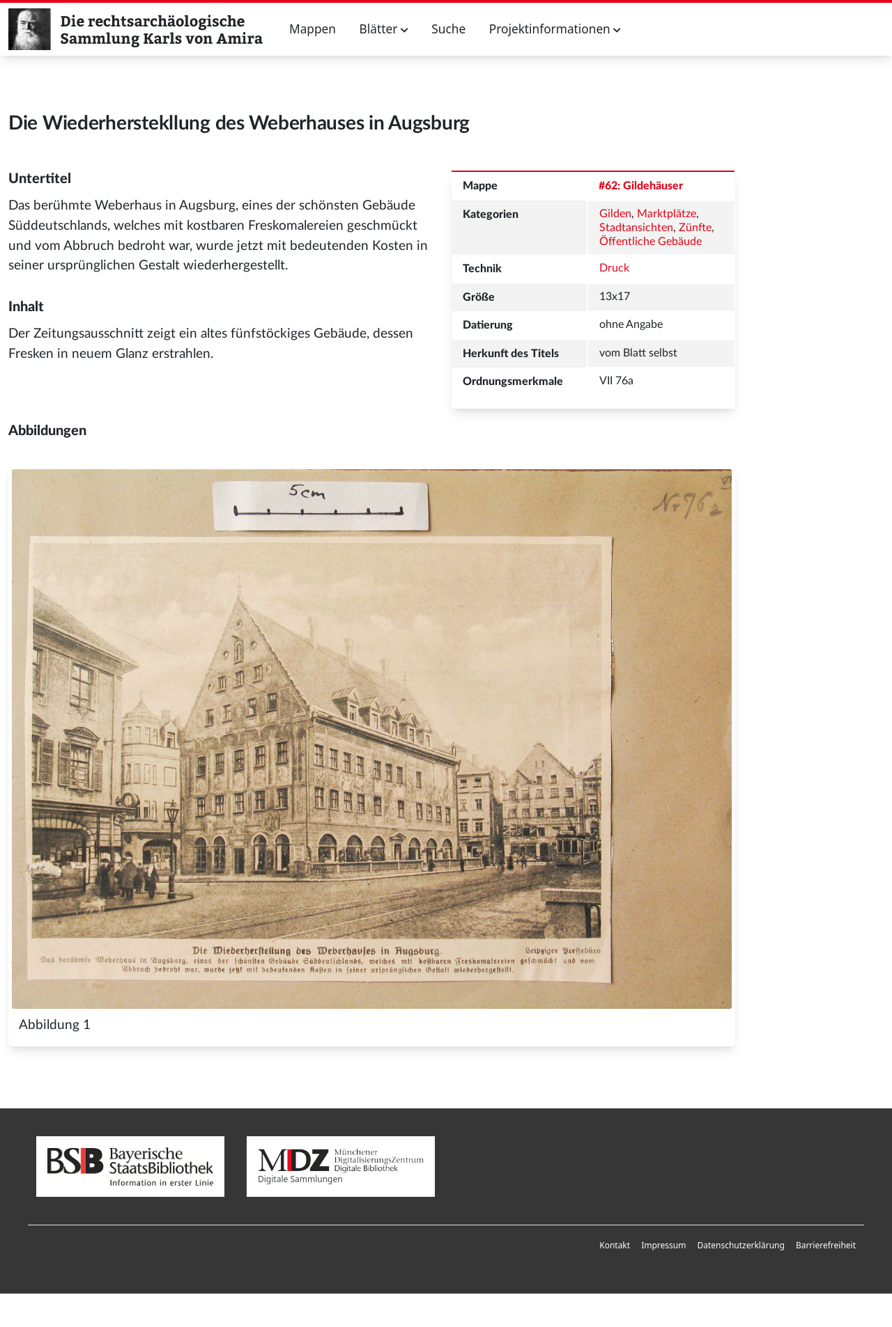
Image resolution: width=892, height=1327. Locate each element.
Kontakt (614, 1245)
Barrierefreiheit (826, 1245)
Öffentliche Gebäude (650, 241)
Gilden (615, 213)
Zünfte (695, 227)
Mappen (312, 29)
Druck (614, 268)
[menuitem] (614, 1245)
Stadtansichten (636, 227)
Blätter (384, 29)
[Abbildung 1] (372, 738)
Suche (448, 29)
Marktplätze (666, 213)
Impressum (663, 1245)
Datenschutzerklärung (740, 1245)
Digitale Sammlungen (341, 1167)
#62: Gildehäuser (641, 185)
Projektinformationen (555, 29)
